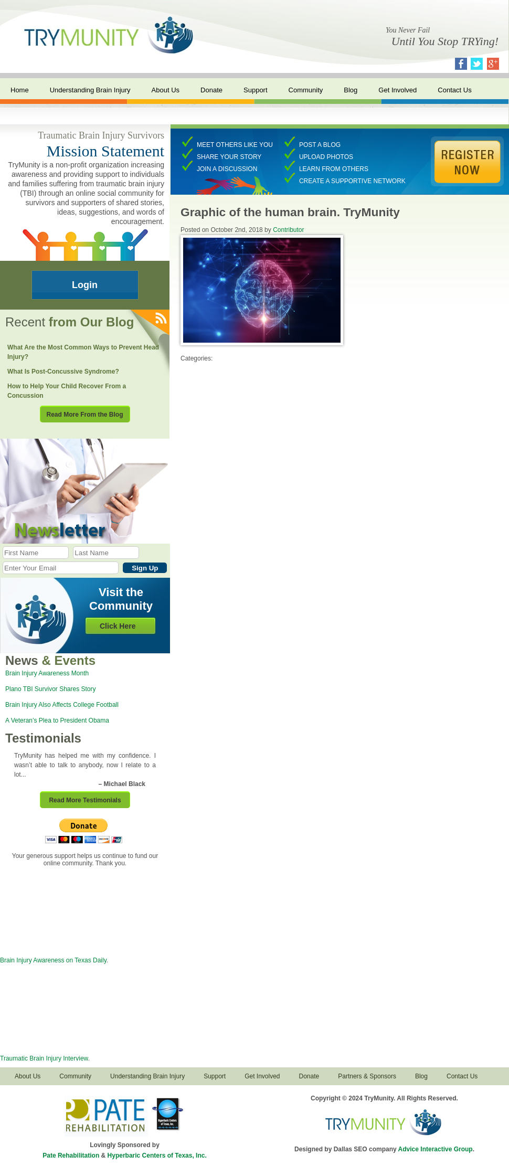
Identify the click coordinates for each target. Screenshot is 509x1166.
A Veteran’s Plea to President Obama (57, 720)
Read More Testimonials (85, 800)
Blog (350, 90)
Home (19, 90)
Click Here (117, 626)
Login (85, 285)
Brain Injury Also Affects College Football (62, 704)
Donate (211, 90)
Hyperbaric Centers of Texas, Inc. (157, 1155)
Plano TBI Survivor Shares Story (50, 689)
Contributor (288, 230)
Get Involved (397, 90)
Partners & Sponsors (367, 1076)
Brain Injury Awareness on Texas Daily (53, 960)
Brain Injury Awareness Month (47, 673)
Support (255, 90)
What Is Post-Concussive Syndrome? (63, 371)
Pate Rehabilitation (71, 1155)
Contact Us (454, 90)
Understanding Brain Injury (90, 90)
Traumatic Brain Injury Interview (44, 1058)
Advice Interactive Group (435, 1149)
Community (306, 90)
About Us (165, 90)
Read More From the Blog (84, 414)
